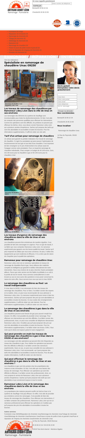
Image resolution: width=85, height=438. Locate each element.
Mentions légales (56, 429)
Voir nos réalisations (11, 60)
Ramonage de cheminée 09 (18, 36)
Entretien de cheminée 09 (17, 52)
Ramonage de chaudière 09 (18, 45)
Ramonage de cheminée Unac (51, 414)
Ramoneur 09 (13, 43)
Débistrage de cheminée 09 (18, 41)
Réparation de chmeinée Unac (30, 414)
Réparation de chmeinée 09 (18, 34)
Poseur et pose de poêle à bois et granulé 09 (24, 48)
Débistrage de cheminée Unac (18, 416)
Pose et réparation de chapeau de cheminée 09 (25, 50)
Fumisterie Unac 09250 (12, 414)
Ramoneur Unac (34, 416)
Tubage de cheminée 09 (17, 38)
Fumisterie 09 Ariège (16, 31)
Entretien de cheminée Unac (43, 419)
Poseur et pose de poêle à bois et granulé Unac (56, 416)
